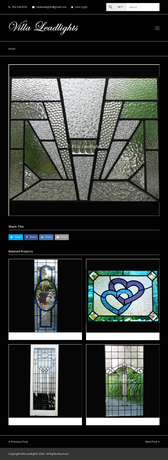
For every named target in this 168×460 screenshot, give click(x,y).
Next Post (152, 441)
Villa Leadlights (29, 454)
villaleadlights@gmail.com (51, 7)
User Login (81, 7)
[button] (157, 28)
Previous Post (18, 441)
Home (11, 48)
